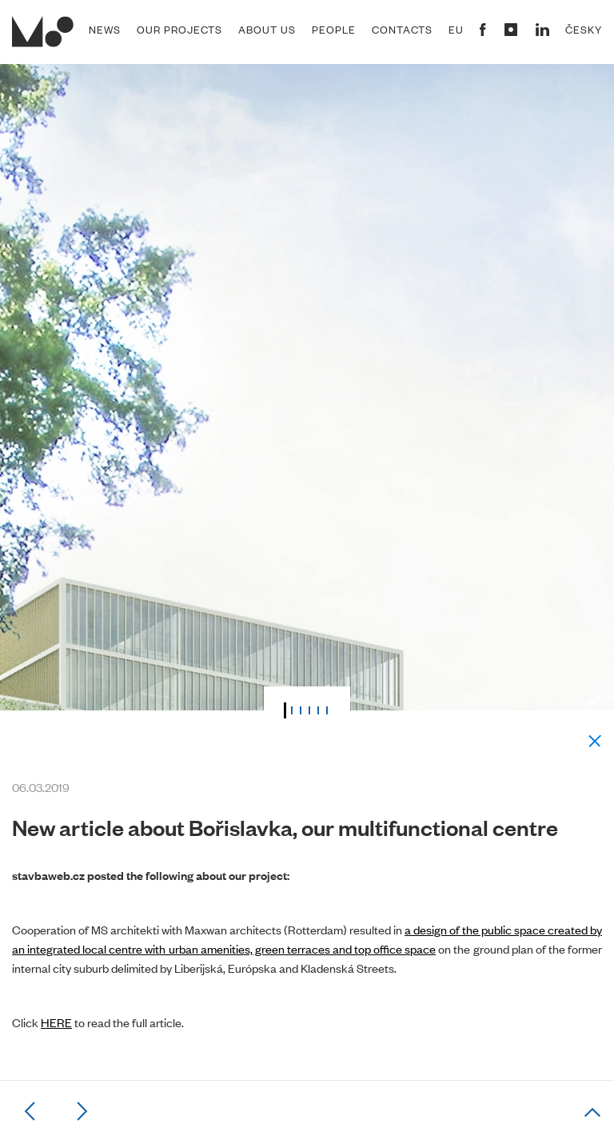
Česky (583, 29)
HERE (56, 1022)
